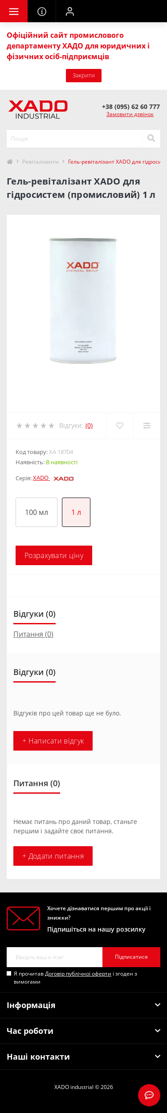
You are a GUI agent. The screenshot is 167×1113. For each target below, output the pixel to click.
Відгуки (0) (34, 613)
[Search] (151, 139)
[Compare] (146, 425)
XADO (53, 478)
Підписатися (131, 956)
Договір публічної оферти (78, 973)
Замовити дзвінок (130, 114)
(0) (89, 425)
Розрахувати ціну (53, 555)
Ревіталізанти (40, 161)
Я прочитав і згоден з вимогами (75, 977)
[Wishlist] (119, 425)
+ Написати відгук (53, 741)
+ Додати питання (53, 856)
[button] (69, 11)
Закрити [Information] (84, 75)
